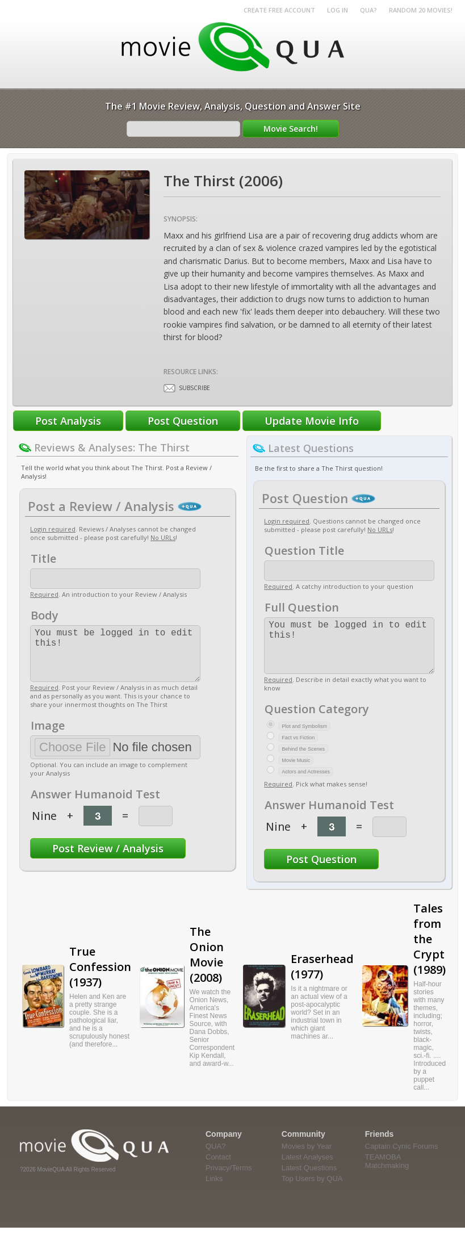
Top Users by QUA (312, 1190)
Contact (218, 1168)
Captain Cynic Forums (401, 1157)
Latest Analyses (307, 1168)
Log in (337, 10)
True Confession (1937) (100, 978)
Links (214, 1190)
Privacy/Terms (229, 1179)
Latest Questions (309, 1179)
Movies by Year (307, 1157)
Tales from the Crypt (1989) (429, 950)
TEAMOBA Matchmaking (387, 1172)
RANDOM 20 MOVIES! (421, 10)
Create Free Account (279, 10)
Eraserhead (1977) (322, 977)
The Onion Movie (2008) (207, 966)
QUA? (368, 10)
